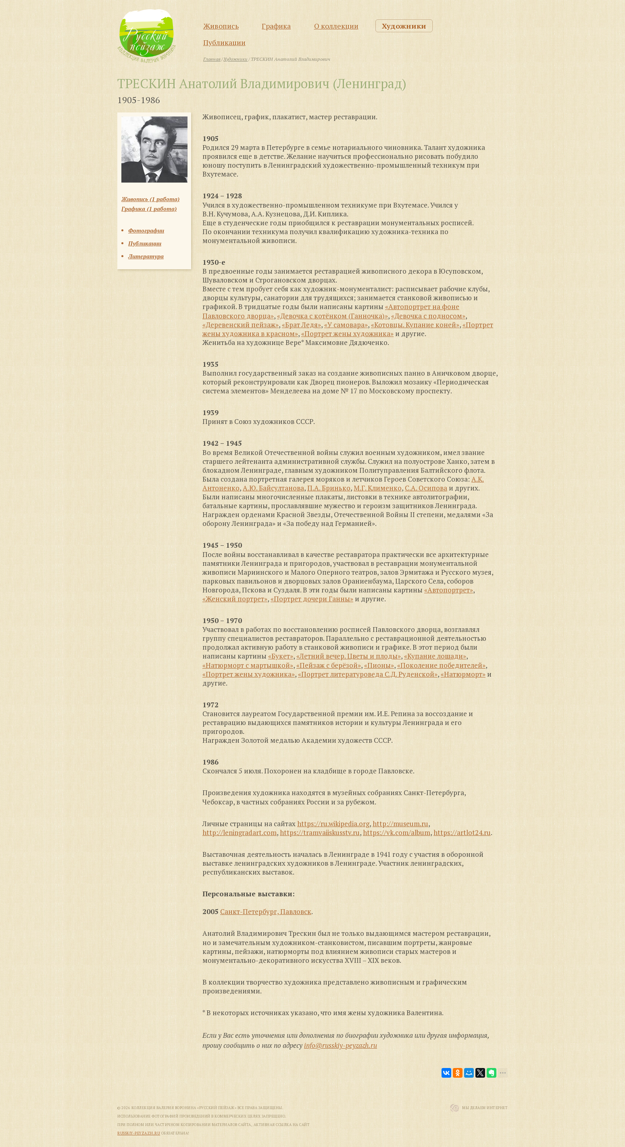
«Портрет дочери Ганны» (312, 598)
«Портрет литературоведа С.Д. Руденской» (368, 674)
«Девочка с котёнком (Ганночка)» (332, 315)
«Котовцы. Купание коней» (415, 324)
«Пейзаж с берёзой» (328, 665)
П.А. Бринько (328, 487)
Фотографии (146, 230)
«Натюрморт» (463, 674)
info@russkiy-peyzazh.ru (340, 1045)
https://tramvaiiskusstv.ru (320, 832)
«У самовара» (346, 324)
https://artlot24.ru (462, 832)
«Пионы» (379, 665)
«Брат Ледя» (301, 324)
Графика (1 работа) (149, 208)
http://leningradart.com (239, 832)
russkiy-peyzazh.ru (138, 1133)
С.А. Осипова (426, 487)
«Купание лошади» (435, 656)
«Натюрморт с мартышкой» (247, 665)
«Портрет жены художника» (347, 333)
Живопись (221, 26)
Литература (146, 256)
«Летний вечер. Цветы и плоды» (348, 656)
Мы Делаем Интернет (485, 1107)
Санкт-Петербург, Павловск (265, 911)
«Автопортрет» (448, 589)
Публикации (224, 42)
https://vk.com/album (396, 832)
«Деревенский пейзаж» (240, 324)
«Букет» (280, 656)
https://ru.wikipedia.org (333, 823)
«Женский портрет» (234, 598)
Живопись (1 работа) (150, 199)
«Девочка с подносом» (428, 315)
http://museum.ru (400, 823)
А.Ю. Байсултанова (273, 487)
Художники (404, 26)
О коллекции (336, 26)
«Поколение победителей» (441, 665)
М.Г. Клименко (378, 487)
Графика (276, 26)
